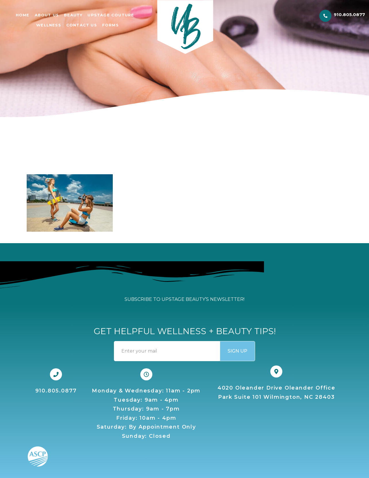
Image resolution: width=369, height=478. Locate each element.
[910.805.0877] (325, 16)
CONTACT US (81, 25)
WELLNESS (48, 25)
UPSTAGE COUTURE (111, 15)
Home (23, 15)
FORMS (110, 25)
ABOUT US (47, 15)
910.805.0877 (349, 14)
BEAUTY (73, 15)
